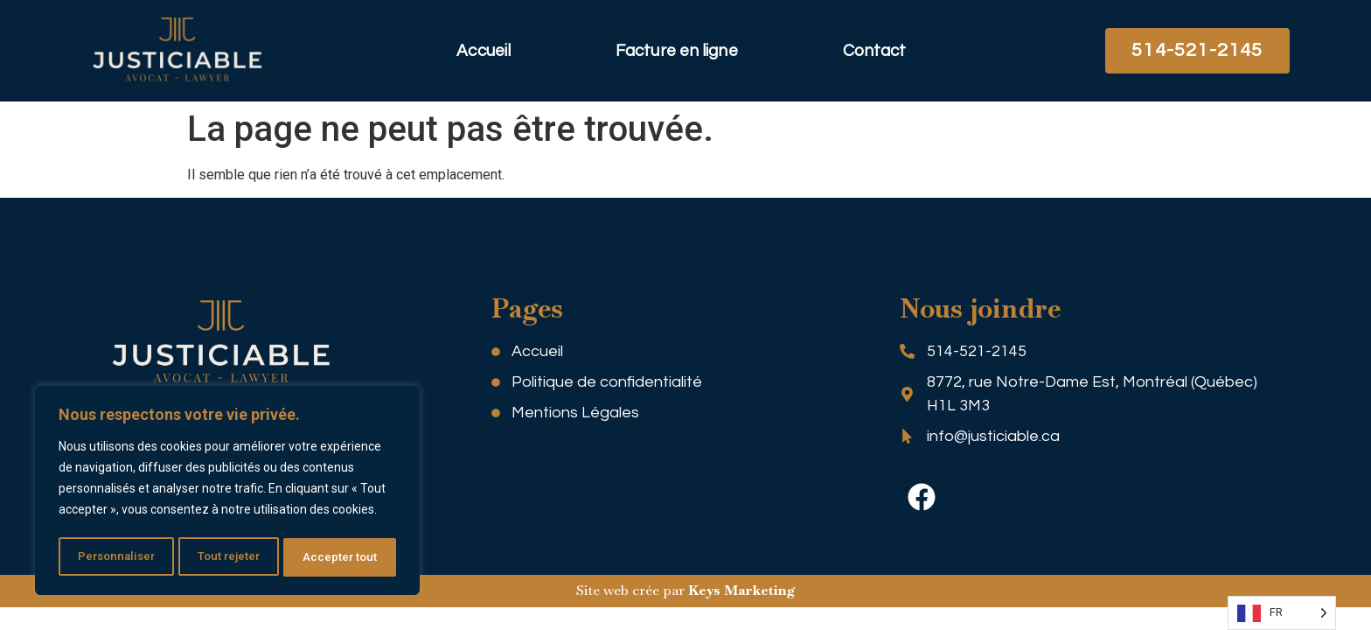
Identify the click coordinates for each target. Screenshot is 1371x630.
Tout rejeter (230, 557)
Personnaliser (116, 557)
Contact (875, 51)
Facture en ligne (677, 51)
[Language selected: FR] (1282, 613)
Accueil (483, 51)
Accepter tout (341, 557)
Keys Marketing (742, 590)
